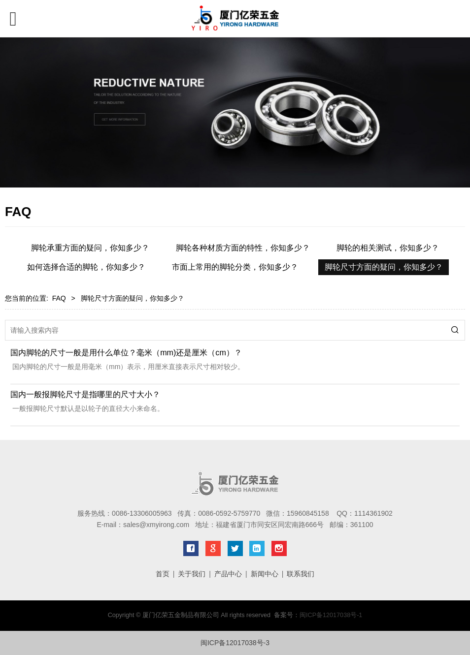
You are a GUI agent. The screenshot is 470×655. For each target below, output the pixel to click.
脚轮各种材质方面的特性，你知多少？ (243, 248)
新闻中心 (264, 574)
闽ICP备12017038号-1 (331, 615)
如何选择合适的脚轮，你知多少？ (86, 267)
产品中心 (228, 574)
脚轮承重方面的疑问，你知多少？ (90, 248)
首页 (162, 574)
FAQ (59, 298)
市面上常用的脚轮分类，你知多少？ (235, 267)
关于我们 (191, 574)
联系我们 (300, 574)
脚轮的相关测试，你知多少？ (387, 248)
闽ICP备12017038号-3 (235, 643)
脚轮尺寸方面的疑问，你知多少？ (384, 267)
